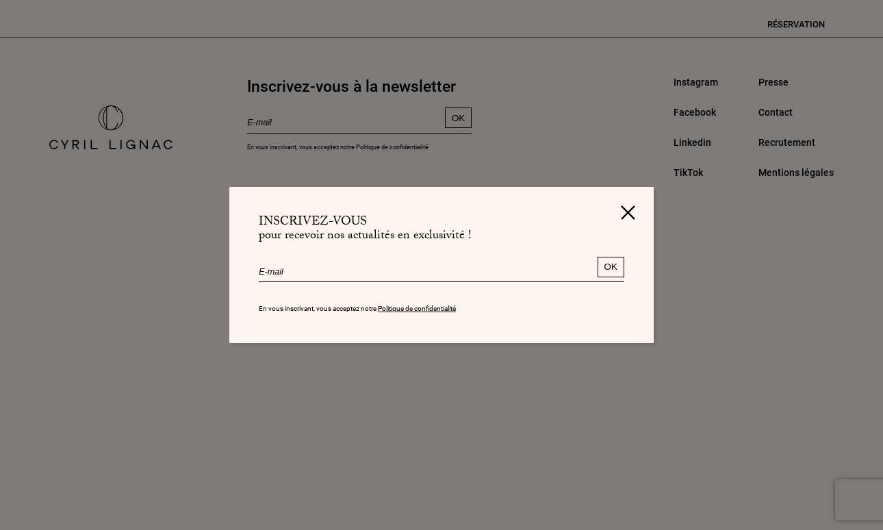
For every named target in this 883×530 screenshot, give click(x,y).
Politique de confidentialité (417, 308)
